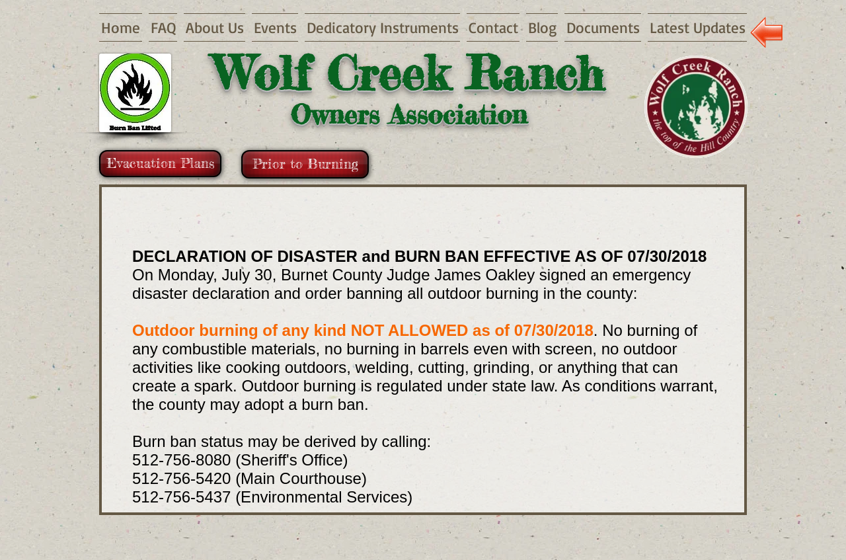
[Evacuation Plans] (160, 163)
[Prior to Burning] (305, 164)
